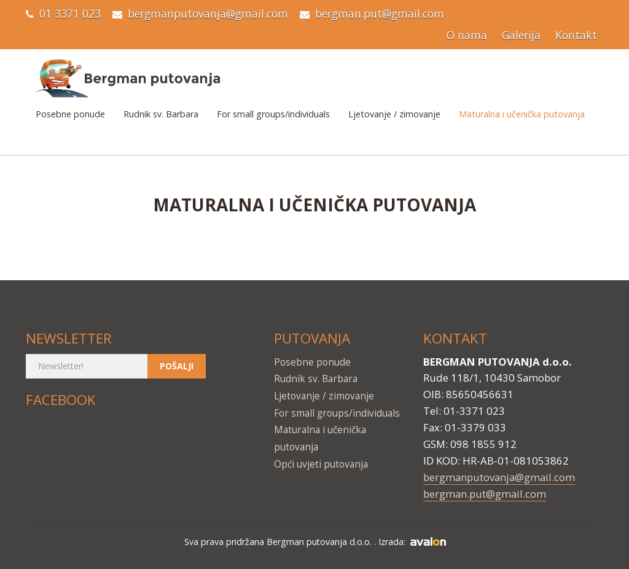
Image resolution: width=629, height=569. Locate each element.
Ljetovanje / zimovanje (394, 114)
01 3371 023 (70, 13)
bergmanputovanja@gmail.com (208, 13)
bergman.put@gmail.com (379, 13)
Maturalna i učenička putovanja (522, 114)
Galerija (521, 35)
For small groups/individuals (273, 114)
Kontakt (576, 35)
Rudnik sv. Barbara (160, 114)
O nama (467, 35)
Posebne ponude (70, 114)
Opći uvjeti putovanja (321, 464)
